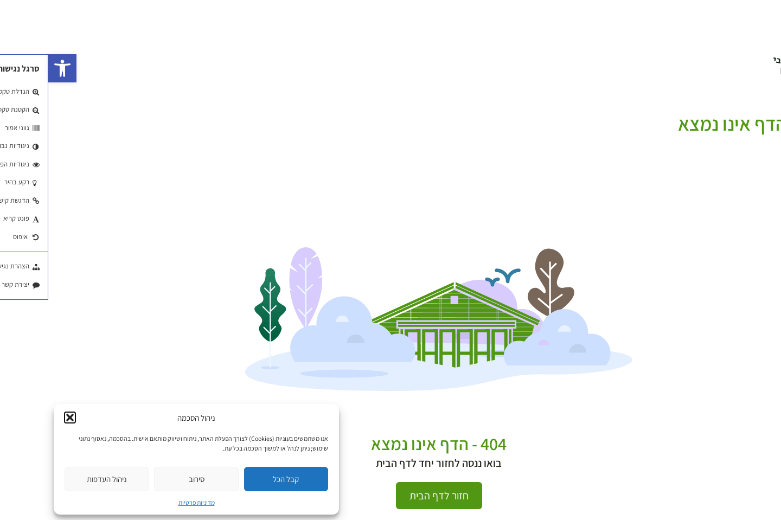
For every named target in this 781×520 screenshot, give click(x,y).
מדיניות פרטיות (148, 502)
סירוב (148, 479)
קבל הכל (238, 479)
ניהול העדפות (59, 479)
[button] (14, 68)
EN (737, 71)
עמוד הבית (763, 109)
